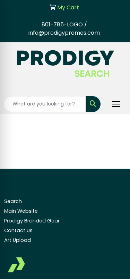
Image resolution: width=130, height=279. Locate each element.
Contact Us (18, 230)
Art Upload (17, 240)
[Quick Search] (44, 104)
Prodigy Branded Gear (32, 220)
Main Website (21, 211)
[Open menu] (116, 104)
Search (13, 201)
